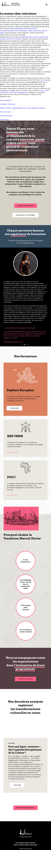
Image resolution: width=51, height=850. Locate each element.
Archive (42, 80)
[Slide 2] (25, 314)
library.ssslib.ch (6, 100)
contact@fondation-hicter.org (25, 829)
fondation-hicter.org (7, 104)
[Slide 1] (23, 314)
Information (4, 119)
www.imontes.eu (6, 116)
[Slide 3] (27, 314)
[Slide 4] (28, 314)
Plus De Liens (5, 112)
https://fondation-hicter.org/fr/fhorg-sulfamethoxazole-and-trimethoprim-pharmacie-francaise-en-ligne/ (24, 31)
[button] (46, 4)
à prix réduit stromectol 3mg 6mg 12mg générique (24, 91)
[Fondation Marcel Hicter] (11, 4)
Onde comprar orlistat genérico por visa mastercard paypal (22, 108)
